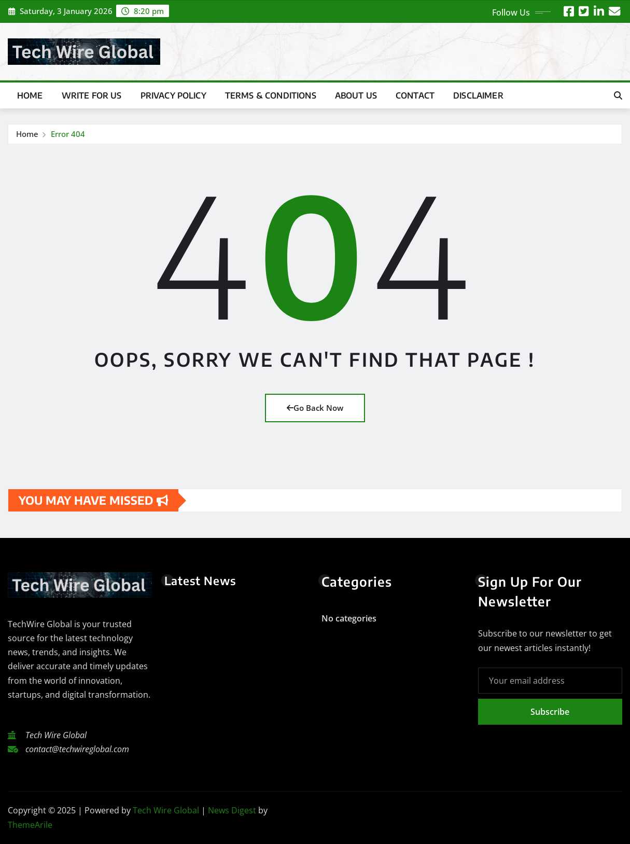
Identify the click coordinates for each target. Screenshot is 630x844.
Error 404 (68, 134)
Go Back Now (315, 408)
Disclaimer (478, 95)
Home (30, 95)
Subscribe (549, 711)
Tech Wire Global (166, 810)
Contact (415, 95)
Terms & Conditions (270, 95)
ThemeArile (30, 825)
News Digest (232, 810)
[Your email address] (550, 681)
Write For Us (92, 95)
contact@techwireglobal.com (77, 749)
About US (356, 95)
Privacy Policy (173, 95)
